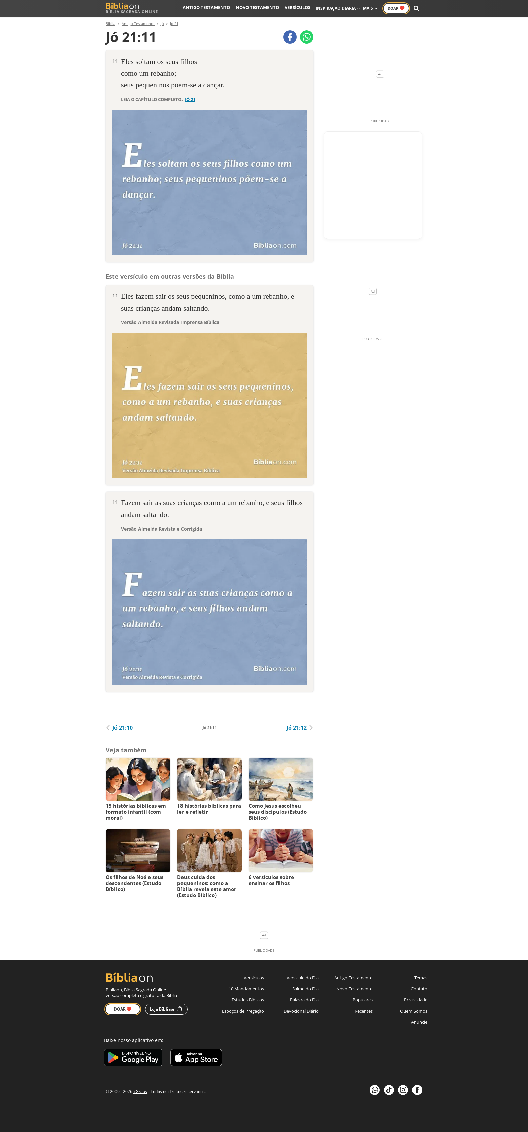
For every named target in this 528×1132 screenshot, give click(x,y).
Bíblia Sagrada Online (132, 8)
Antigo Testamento (213, 8)
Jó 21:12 (300, 727)
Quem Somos (413, 1011)
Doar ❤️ (123, 1009)
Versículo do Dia (303, 978)
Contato (419, 989)
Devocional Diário (301, 1011)
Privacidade (415, 1000)
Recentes (364, 1011)
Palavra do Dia (304, 1000)
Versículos (298, 8)
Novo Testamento (260, 8)
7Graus (140, 1091)
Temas (420, 978)
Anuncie (419, 1022)
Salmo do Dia (305, 989)
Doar (396, 8)
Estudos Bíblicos (248, 1000)
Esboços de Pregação (243, 1011)
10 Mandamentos (246, 989)
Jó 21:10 (119, 727)
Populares (363, 1000)
